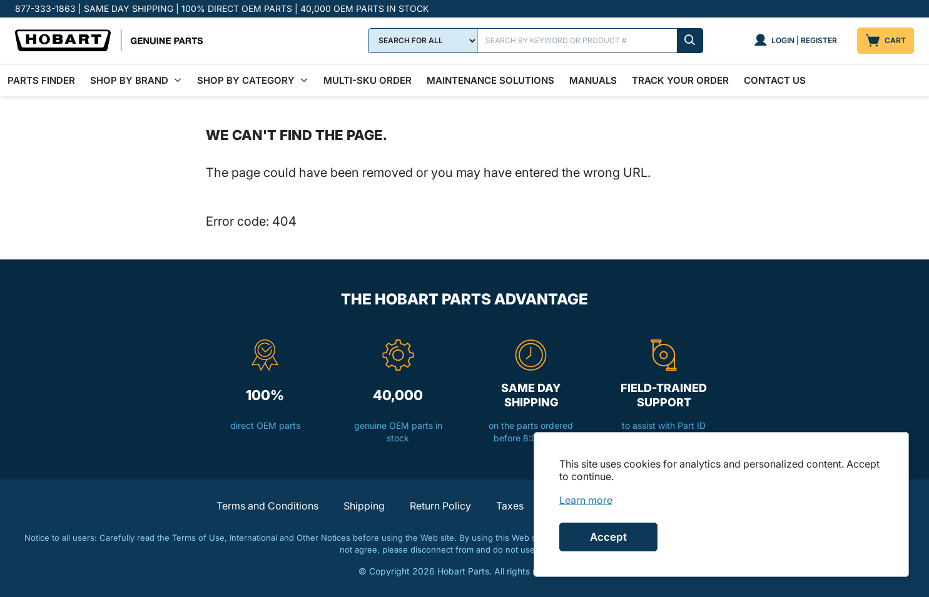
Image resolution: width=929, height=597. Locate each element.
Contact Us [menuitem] (775, 80)
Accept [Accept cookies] (608, 537)
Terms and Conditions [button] (267, 505)
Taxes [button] (510, 505)
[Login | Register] (795, 40)
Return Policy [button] (440, 505)
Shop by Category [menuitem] (246, 80)
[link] (585, 500)
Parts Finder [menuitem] (41, 80)
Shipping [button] (364, 505)
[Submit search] (690, 40)
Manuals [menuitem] (593, 80)
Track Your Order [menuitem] (680, 80)
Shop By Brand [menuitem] (129, 80)
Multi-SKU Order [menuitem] (367, 80)
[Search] (590, 40)
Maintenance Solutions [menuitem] (490, 80)
